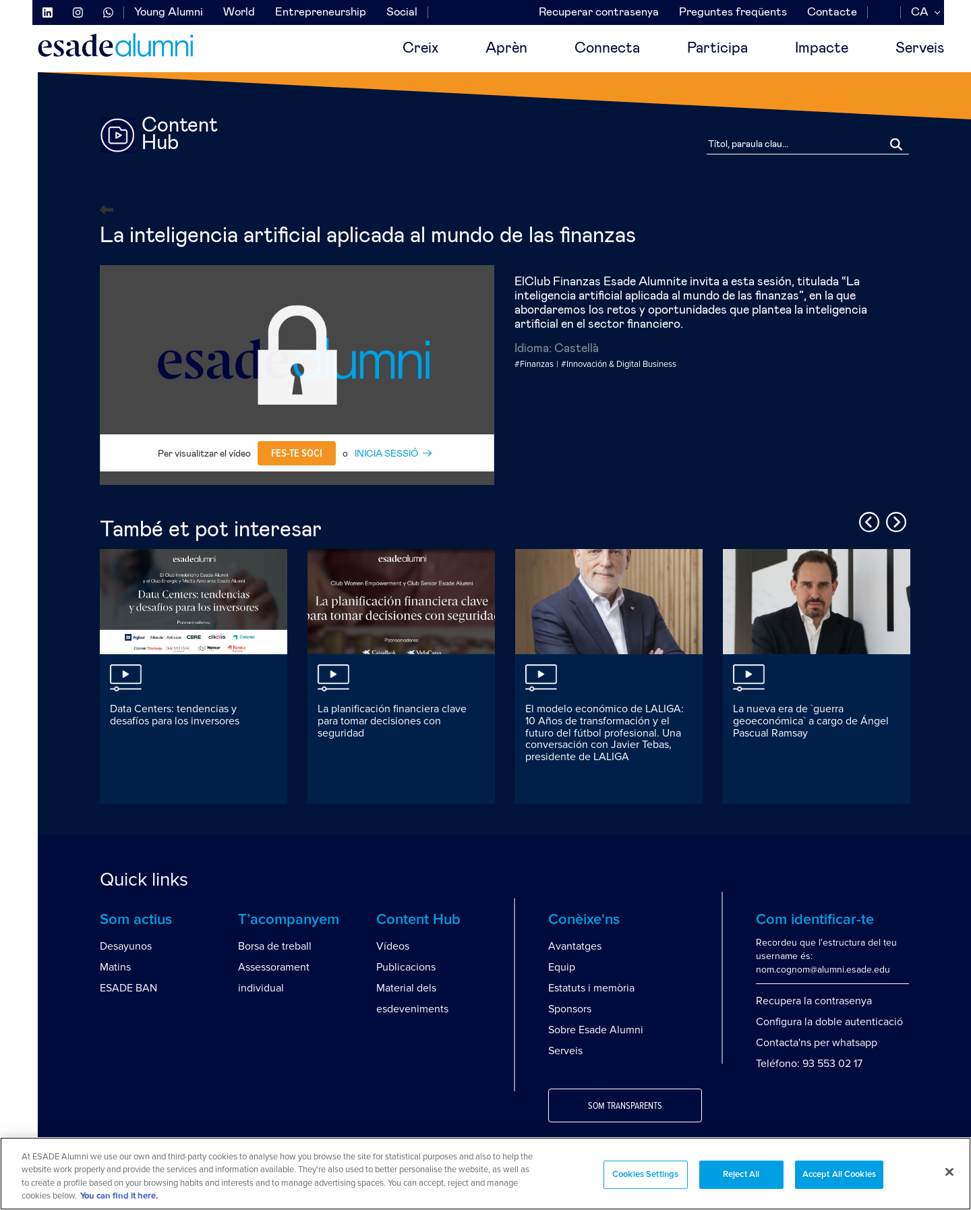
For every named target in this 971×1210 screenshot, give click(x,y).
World (239, 12)
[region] (485, 1173)
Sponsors (569, 1009)
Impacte (821, 48)
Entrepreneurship (320, 12)
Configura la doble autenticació (829, 1022)
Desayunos (126, 946)
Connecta (607, 48)
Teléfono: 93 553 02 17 (809, 1063)
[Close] (949, 1171)
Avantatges (574, 946)
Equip (561, 967)
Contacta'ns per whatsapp (816, 1042)
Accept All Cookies (839, 1174)
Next (894, 520)
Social (401, 12)
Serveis (919, 48)
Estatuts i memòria (591, 988)
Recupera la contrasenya (814, 1001)
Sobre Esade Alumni (595, 1030)
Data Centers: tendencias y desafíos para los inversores (174, 715)
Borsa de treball (275, 946)
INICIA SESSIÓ (386, 454)
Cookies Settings (645, 1174)
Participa (717, 48)
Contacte (832, 12)
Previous (867, 520)
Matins (115, 967)
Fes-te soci (296, 453)
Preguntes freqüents (733, 12)
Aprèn (506, 48)
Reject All (741, 1174)
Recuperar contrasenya (599, 12)
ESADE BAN (128, 988)
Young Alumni (168, 12)
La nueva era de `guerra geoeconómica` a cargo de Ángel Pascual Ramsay (811, 720)
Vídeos (392, 946)
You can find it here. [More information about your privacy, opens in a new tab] (119, 1196)
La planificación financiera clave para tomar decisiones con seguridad (392, 720)
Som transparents (625, 1106)
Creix (420, 48)
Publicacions (406, 967)
